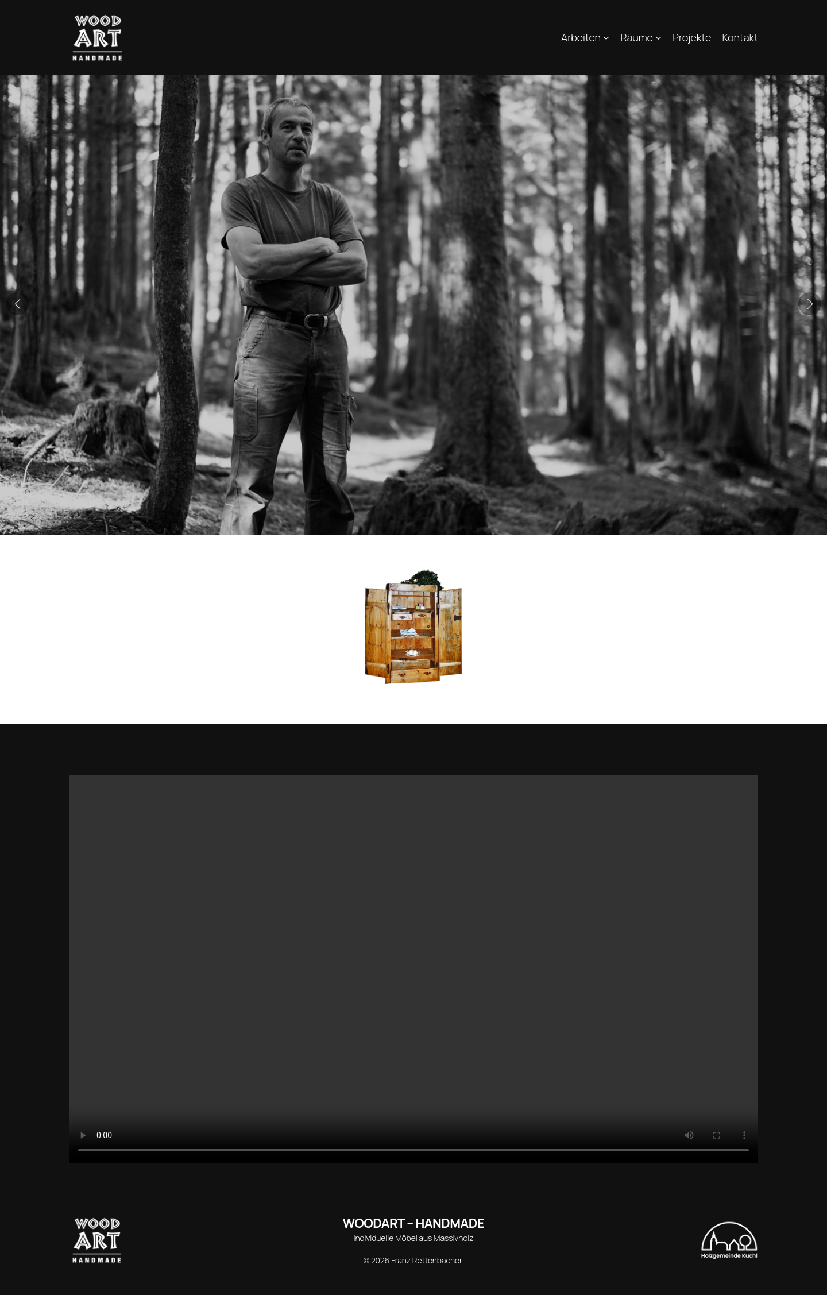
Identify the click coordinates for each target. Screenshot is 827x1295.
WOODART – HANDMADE (413, 1223)
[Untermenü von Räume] (658, 37)
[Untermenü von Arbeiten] (606, 37)
